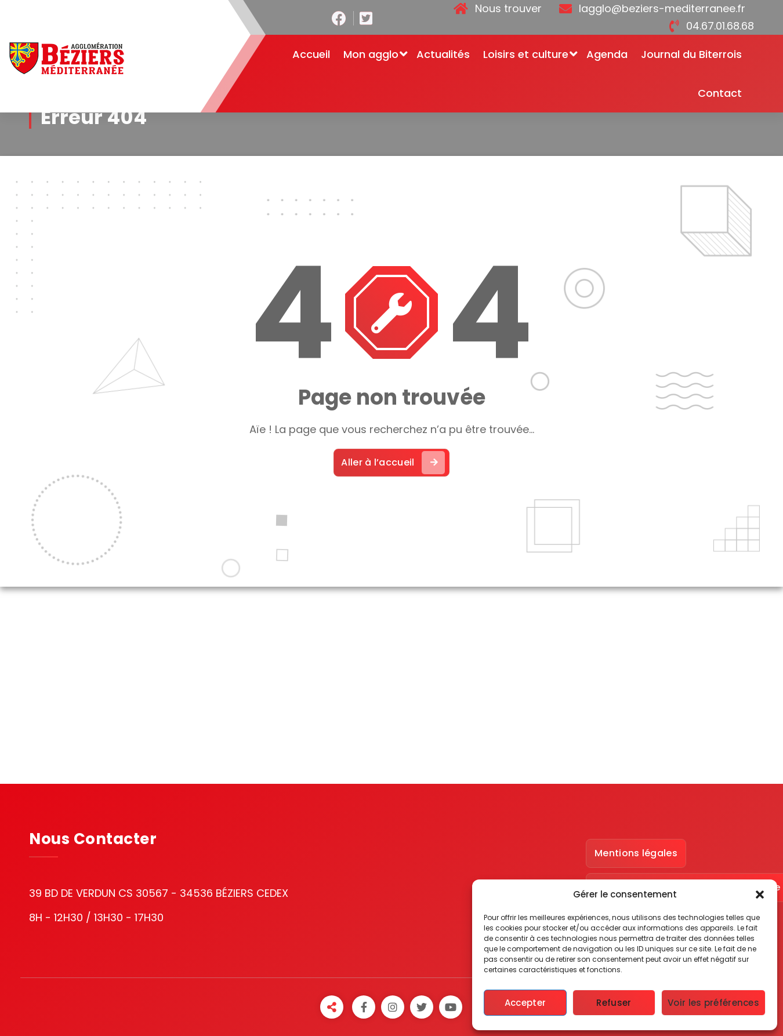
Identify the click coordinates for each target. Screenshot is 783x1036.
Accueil (311, 54)
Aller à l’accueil (392, 462)
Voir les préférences (713, 1003)
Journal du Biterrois (691, 54)
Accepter (525, 1003)
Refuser (613, 1003)
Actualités (443, 54)
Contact (720, 93)
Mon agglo (370, 54)
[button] (760, 894)
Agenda (607, 54)
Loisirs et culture (525, 54)
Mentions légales (635, 853)
